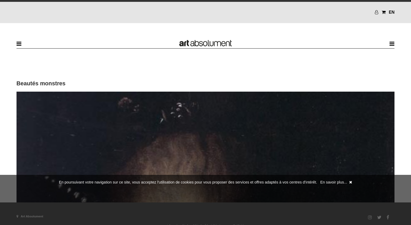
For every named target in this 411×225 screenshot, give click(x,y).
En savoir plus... (333, 182)
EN (391, 12)
